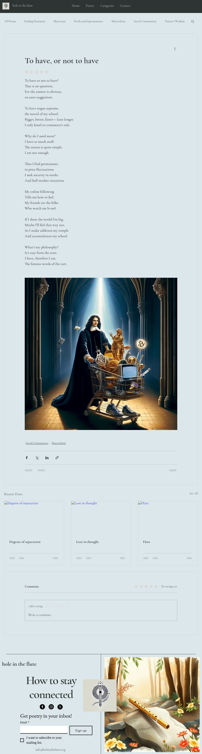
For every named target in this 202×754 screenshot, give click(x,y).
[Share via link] (57, 458)
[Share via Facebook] (27, 458)
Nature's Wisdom (175, 21)
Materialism (119, 21)
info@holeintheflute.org (50, 750)
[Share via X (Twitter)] (37, 458)
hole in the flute (19, 664)
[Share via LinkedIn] (47, 458)
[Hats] (168, 517)
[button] (193, 21)
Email (24, 722)
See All (194, 493)
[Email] (42, 729)
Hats (146, 541)
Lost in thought (87, 541)
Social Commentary (145, 21)
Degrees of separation (24, 541)
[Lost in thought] (101, 517)
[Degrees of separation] (34, 517)
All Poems (10, 21)
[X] (60, 707)
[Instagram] (51, 707)
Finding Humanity (34, 21)
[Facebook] (42, 707)
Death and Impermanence (88, 21)
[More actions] (174, 48)
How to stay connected (51, 687)
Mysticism (60, 21)
